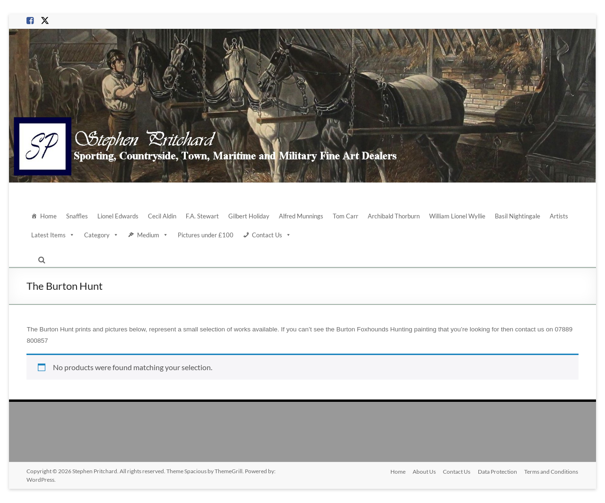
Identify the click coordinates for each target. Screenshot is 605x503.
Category (101, 234)
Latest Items (53, 234)
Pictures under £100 (205, 235)
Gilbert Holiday (248, 216)
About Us (423, 471)
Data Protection (497, 471)
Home (48, 216)
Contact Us (271, 234)
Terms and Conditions (552, 471)
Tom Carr (345, 216)
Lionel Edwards (117, 216)
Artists (559, 216)
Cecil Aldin (162, 216)
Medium (152, 234)
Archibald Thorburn (394, 216)
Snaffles (77, 216)
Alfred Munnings (301, 216)
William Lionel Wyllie (457, 216)
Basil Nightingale (517, 216)
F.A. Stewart (202, 216)
